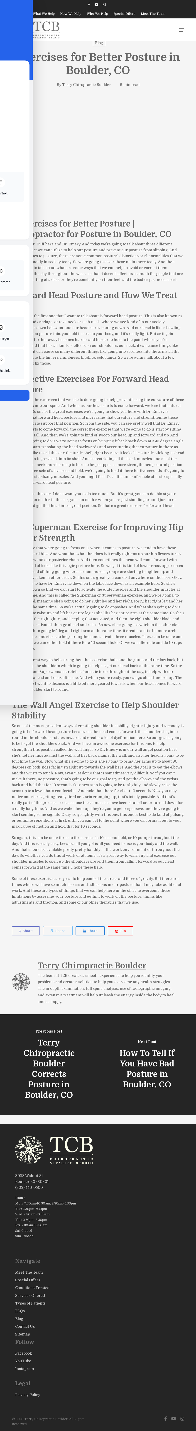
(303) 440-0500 (29, 1188)
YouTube (23, 1361)
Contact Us (25, 1327)
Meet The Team (29, 1272)
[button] (181, 30)
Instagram (24, 1369)
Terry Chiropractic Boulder (86, 85)
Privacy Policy (27, 1395)
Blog (99, 43)
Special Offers (27, 1280)
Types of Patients (30, 1303)
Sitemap (22, 1334)
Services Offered (30, 1296)
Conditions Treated (32, 1288)
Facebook (23, 1353)
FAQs (20, 1311)
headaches (21, 352)
